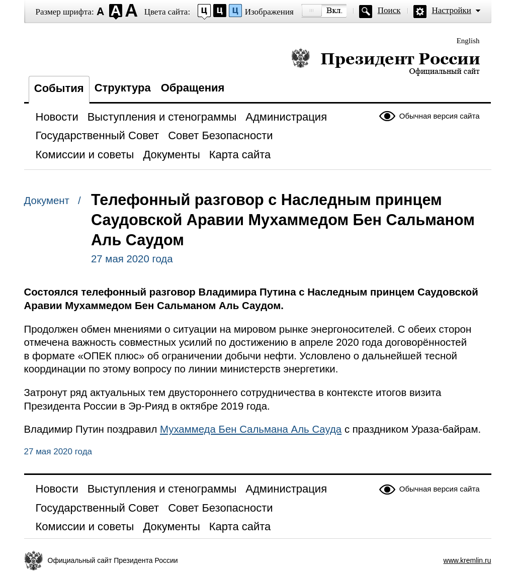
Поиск (389, 10)
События (59, 88)
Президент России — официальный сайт (385, 61)
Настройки (451, 10)
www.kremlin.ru (467, 560)
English (468, 41)
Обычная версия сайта (439, 116)
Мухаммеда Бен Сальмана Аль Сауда (250, 429)
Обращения (193, 87)
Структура (123, 87)
